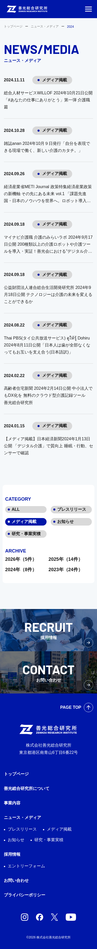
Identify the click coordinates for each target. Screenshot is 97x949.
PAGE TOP (70, 707)
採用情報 (12, 854)
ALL (16, 509)
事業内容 (12, 803)
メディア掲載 (24, 521)
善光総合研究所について (26, 788)
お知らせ (65, 521)
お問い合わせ (16, 880)
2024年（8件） (21, 569)
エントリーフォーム (26, 866)
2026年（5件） (21, 559)
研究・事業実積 (26, 534)
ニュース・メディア (45, 26)
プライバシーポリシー (24, 895)
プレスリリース (71, 509)
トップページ (13, 26)
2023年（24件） (66, 569)
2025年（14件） (66, 559)
